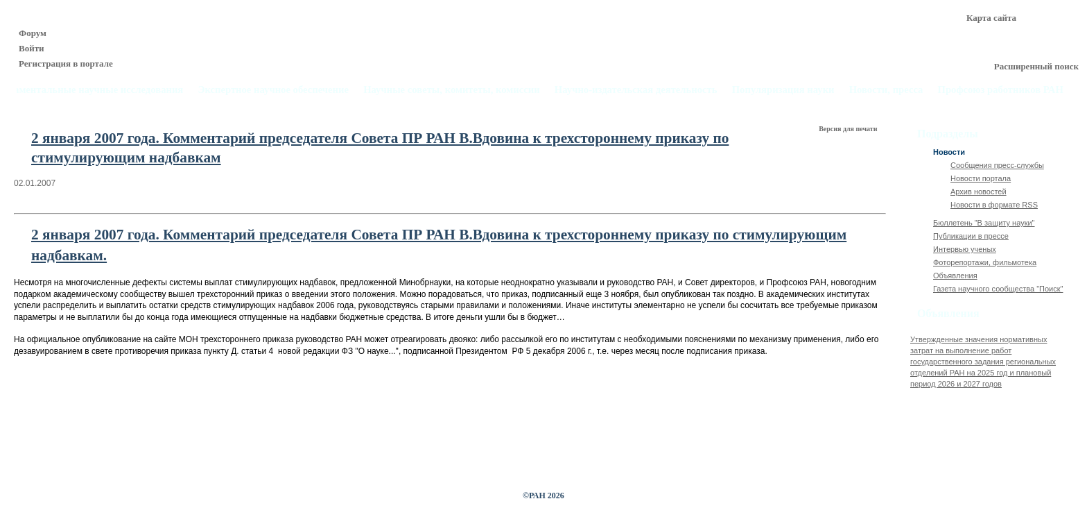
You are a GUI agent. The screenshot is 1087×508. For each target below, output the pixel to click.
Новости (949, 152)
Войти (31, 48)
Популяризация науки (783, 90)
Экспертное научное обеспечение (273, 90)
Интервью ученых (964, 249)
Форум (32, 33)
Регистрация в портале (66, 63)
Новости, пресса (886, 90)
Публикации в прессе (971, 236)
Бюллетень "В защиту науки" (984, 223)
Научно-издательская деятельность (636, 90)
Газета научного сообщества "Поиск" (998, 289)
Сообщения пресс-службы (997, 165)
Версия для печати (849, 129)
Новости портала (980, 178)
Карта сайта (991, 17)
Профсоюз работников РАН (1001, 90)
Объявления (955, 275)
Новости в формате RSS (994, 205)
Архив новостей (978, 191)
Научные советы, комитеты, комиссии (451, 90)
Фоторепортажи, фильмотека (984, 262)
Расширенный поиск (1036, 66)
